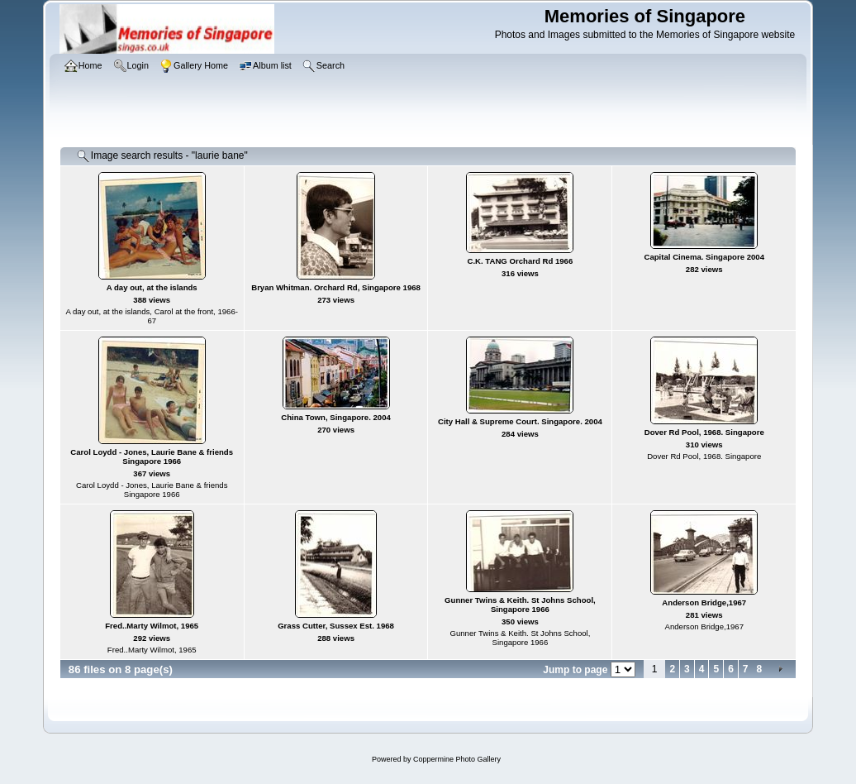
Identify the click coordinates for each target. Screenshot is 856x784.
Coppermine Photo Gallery (457, 759)
